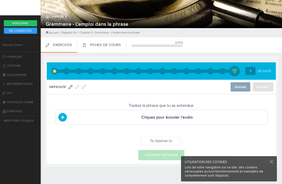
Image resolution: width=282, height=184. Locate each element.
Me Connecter (20, 30)
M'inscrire (20, 23)
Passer (241, 87)
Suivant (263, 87)
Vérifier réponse (161, 155)
